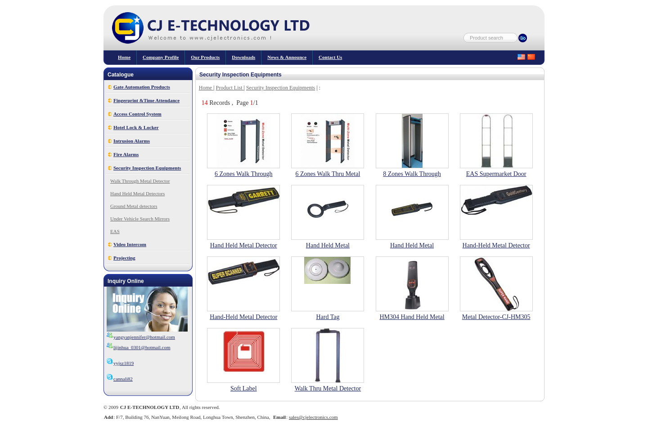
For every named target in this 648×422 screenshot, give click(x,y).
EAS (115, 231)
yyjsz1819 (120, 363)
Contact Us (330, 57)
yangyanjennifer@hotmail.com (144, 337)
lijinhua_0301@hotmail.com (142, 347)
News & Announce (286, 57)
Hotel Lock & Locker (136, 127)
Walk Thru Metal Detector (328, 388)
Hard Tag (327, 317)
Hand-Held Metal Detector (496, 245)
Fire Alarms (126, 154)
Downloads (243, 57)
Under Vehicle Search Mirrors (140, 218)
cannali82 (119, 379)
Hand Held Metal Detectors (137, 193)
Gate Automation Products (141, 87)
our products (205, 57)
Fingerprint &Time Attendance (146, 100)
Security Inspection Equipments (147, 168)
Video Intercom (129, 244)
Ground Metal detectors (133, 206)
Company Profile (161, 57)
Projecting (124, 257)
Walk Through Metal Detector (140, 181)
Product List (230, 88)
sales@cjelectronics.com (313, 417)
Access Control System (137, 114)
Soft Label (243, 388)
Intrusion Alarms (131, 141)
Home (124, 57)
